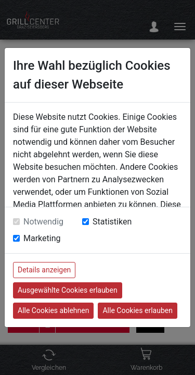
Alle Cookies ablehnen (53, 310)
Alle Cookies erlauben (137, 310)
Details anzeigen (44, 270)
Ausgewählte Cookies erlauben (68, 290)
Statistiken (112, 222)
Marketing (41, 238)
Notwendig (43, 222)
